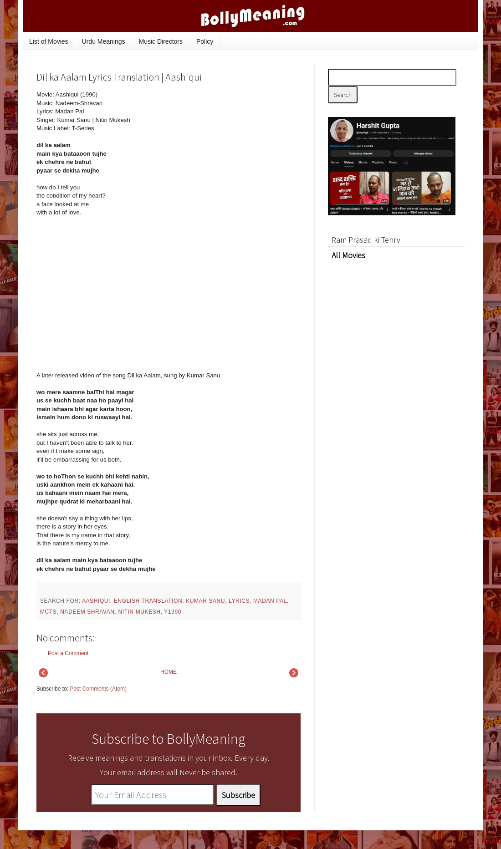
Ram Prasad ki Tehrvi (367, 239)
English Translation (148, 601)
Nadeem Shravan (87, 612)
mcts (48, 612)
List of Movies (48, 41)
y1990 (172, 612)
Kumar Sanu (205, 601)
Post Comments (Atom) (98, 689)
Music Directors (161, 41)
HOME (168, 672)
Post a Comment (68, 653)
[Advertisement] (232, 152)
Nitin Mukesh (139, 612)
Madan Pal (270, 601)
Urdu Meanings (103, 41)
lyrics (239, 601)
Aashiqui (96, 601)
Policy (204, 41)
